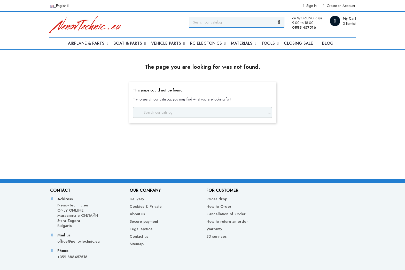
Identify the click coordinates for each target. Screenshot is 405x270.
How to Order (218, 206)
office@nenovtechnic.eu (78, 241)
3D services (216, 236)
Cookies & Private (146, 206)
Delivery (137, 199)
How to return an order (227, 221)
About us (137, 214)
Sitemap (137, 243)
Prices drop (216, 199)
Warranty (214, 229)
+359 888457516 (72, 256)
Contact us (139, 236)
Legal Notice (141, 229)
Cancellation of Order (226, 214)
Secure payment (144, 221)
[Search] (236, 22)
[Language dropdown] (59, 5)
